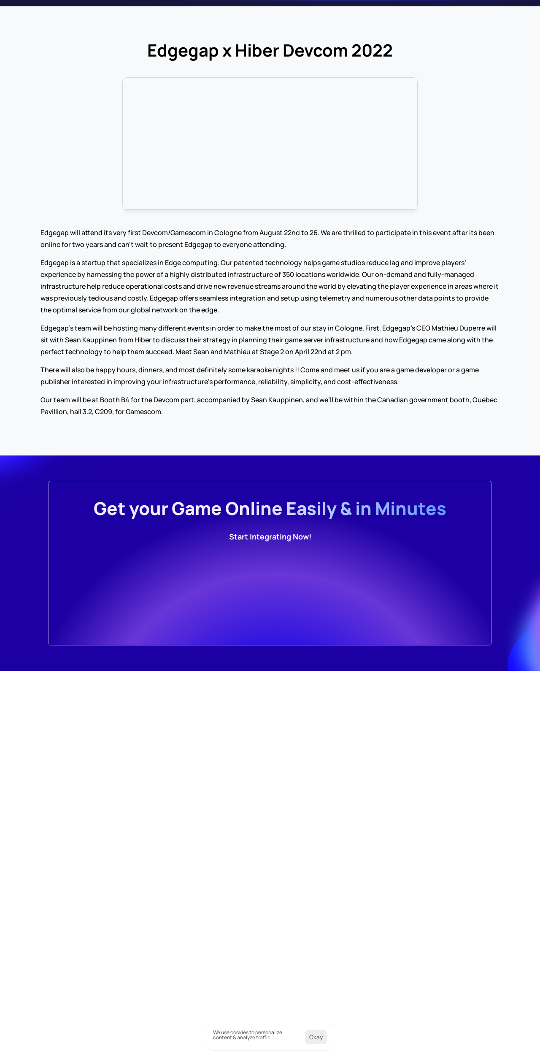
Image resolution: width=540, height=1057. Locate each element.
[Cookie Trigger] (342, 1043)
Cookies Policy (403, 1042)
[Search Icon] (462, 13)
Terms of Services (467, 1042)
